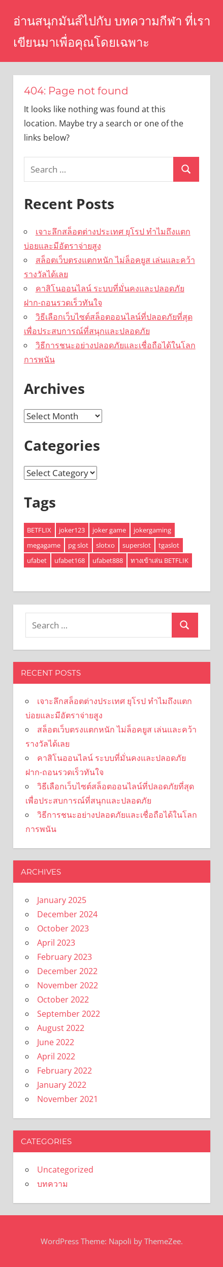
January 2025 (61, 900)
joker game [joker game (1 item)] (109, 530)
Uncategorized (65, 1169)
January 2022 (61, 1084)
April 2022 (56, 1056)
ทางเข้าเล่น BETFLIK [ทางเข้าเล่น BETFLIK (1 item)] (159, 560)
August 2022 (60, 1027)
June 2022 (55, 1042)
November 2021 (67, 1099)
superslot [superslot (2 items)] (136, 545)
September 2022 (68, 1013)
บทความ (52, 1183)
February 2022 (64, 1070)
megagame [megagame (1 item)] (43, 545)
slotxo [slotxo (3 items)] (105, 545)
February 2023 (64, 956)
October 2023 (63, 928)
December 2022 (67, 971)
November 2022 (67, 985)
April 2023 (56, 942)
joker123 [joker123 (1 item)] (72, 530)
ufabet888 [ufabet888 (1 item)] (107, 560)
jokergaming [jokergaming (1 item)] (152, 530)
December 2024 (67, 914)
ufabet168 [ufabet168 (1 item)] (69, 560)
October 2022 (63, 999)
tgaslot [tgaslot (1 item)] (168, 545)
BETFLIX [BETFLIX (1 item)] (39, 530)
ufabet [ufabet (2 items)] (37, 560)
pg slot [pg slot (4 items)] (78, 545)
